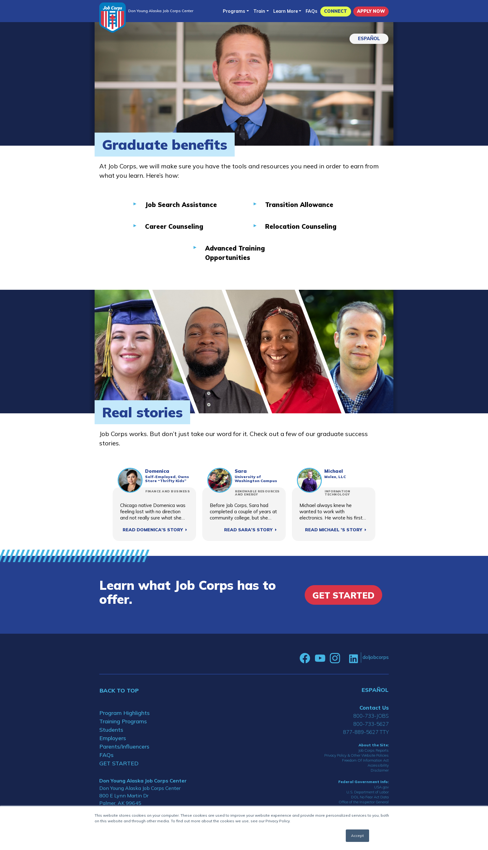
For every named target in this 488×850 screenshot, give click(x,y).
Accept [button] (357, 835)
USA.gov (381, 787)
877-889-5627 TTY (366, 732)
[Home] (112, 17)
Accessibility (378, 765)
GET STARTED (118, 763)
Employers (112, 738)
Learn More (285, 11)
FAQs (311, 11)
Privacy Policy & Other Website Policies (356, 755)
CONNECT (335, 11)
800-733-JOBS (371, 715)
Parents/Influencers (124, 746)
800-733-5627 (371, 724)
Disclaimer (380, 770)
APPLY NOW (371, 11)
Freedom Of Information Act (365, 760)
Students (111, 729)
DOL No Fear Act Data (370, 797)
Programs (234, 11)
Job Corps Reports (373, 750)
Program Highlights (124, 712)
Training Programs (123, 721)
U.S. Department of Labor (367, 792)
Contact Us (374, 707)
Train (259, 11)
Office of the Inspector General (364, 802)
